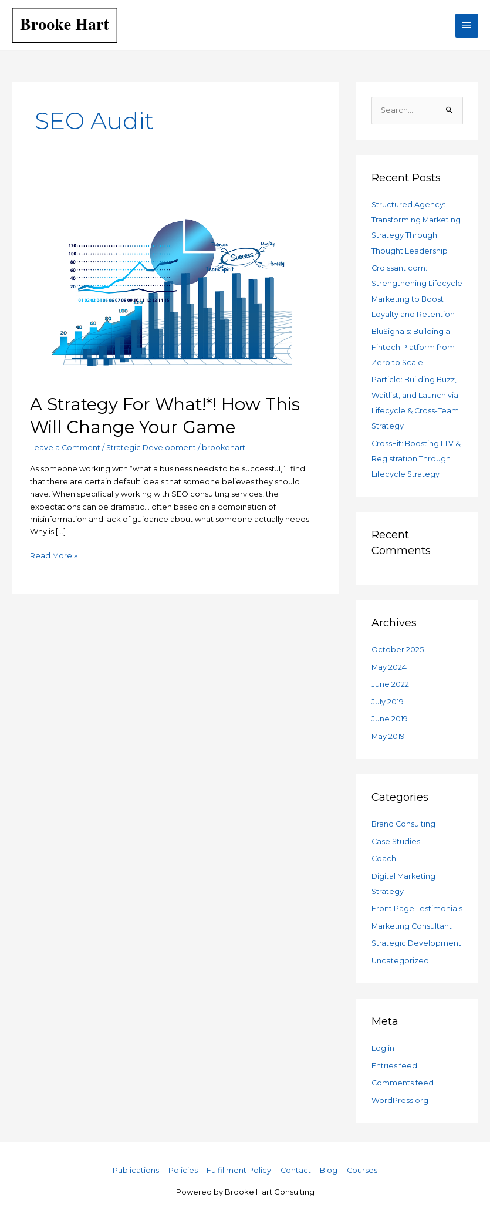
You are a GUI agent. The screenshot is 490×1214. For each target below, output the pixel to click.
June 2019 (389, 715)
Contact (295, 1164)
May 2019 (388, 733)
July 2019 (387, 698)
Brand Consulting (404, 820)
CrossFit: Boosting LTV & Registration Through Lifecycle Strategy (416, 456)
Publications (134, 1164)
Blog (329, 1164)
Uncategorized (400, 955)
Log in (382, 1043)
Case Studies (396, 837)
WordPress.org (399, 1095)
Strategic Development (152, 447)
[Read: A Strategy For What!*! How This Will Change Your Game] (175, 284)
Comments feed (402, 1078)
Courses (363, 1164)
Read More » (54, 554)
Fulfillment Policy (238, 1164)
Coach (384, 854)
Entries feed (394, 1060)
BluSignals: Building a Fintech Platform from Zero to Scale (413, 346)
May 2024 (389, 664)
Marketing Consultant (412, 921)
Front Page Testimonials (416, 904)
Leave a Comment (65, 447)
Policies (182, 1164)
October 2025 (397, 647)
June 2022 (390, 681)
